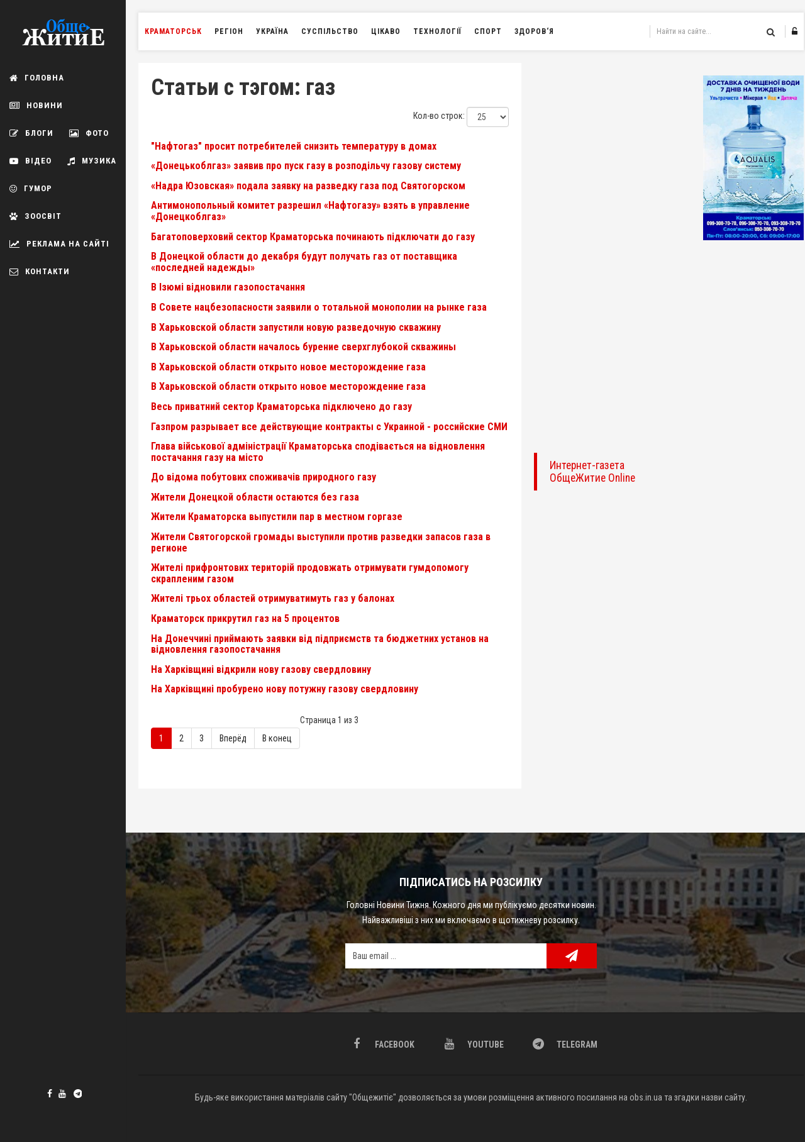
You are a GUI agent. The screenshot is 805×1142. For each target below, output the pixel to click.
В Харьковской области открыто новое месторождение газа (288, 367)
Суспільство (329, 31)
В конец (277, 738)
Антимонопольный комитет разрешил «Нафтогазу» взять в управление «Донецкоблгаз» (310, 211)
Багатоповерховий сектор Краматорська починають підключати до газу (313, 237)
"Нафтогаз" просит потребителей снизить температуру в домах (293, 146)
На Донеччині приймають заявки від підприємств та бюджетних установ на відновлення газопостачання (320, 644)
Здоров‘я (534, 31)
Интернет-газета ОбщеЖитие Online (592, 471)
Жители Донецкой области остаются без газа (255, 497)
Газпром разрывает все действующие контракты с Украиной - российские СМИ (329, 427)
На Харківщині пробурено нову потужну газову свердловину (284, 689)
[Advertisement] (612, 251)
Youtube (62, 1093)
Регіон (228, 31)
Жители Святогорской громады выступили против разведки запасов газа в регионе (321, 542)
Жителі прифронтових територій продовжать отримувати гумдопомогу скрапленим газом (310, 573)
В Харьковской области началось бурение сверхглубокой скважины (303, 347)
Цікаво (386, 31)
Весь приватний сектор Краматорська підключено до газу (281, 407)
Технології (437, 31)
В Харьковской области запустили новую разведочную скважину (296, 327)
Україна (272, 31)
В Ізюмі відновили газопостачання (228, 287)
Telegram (75, 1092)
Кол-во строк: (439, 116)
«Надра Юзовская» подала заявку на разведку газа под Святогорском (308, 186)
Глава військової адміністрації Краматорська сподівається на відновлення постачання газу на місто (318, 451)
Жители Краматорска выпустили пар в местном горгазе (276, 517)
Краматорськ (173, 31)
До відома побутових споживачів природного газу (263, 477)
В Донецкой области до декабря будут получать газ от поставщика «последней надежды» (304, 262)
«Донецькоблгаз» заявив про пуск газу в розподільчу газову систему (306, 166)
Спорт (488, 31)
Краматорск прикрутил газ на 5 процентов (245, 618)
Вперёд (233, 738)
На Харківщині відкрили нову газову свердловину (261, 669)
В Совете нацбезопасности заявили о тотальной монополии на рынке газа (319, 307)
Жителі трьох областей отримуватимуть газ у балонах (272, 598)
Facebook (49, 1093)
